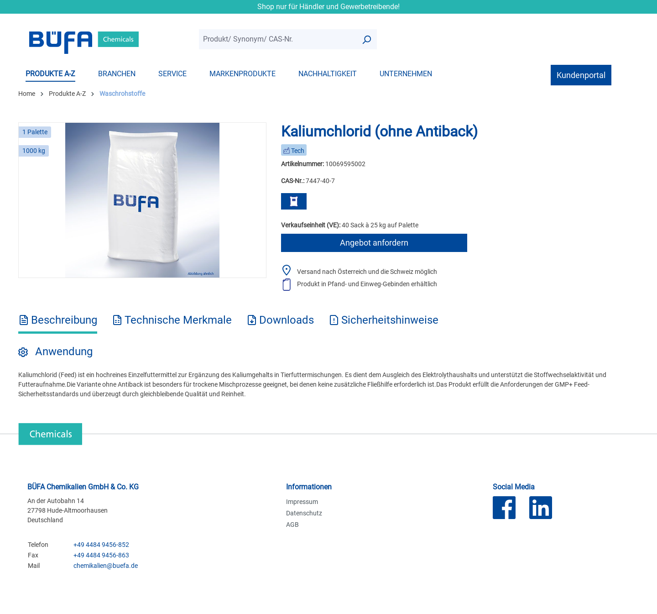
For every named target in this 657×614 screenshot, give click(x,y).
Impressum (302, 501)
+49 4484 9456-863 (101, 555)
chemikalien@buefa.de (105, 565)
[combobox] (277, 39)
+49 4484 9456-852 (101, 544)
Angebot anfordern (374, 242)
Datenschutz (304, 513)
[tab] (57, 323)
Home (26, 93)
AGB (292, 524)
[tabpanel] (328, 371)
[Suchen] (366, 39)
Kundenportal (581, 75)
